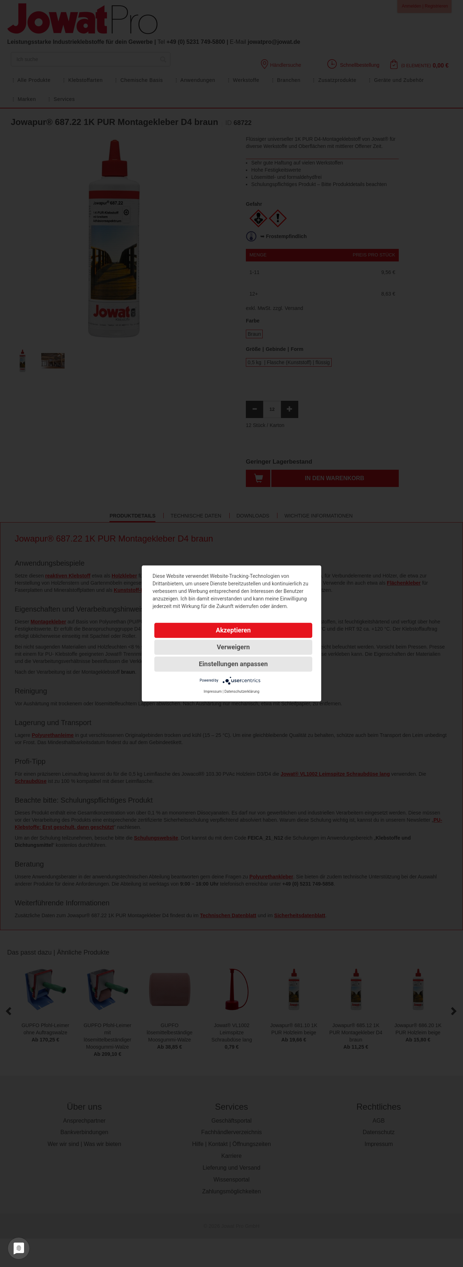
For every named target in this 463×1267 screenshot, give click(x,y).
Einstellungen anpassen (233, 664)
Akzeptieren (233, 630)
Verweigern (233, 647)
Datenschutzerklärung (241, 691)
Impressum (212, 691)
